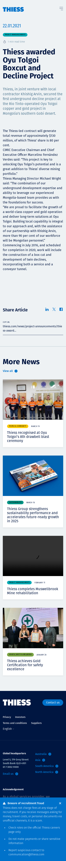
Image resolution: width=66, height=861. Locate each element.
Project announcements (15, 34)
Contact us (52, 702)
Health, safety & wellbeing (20, 654)
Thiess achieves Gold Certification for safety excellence (25, 665)
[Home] (13, 6)
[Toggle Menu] (61, 8)
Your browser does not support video (33, 556)
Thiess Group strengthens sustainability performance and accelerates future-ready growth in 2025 (33, 515)
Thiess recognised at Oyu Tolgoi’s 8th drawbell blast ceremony (28, 436)
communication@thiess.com (26, 854)
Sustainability (15, 502)
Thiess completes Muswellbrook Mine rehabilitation (32, 591)
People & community (17, 426)
